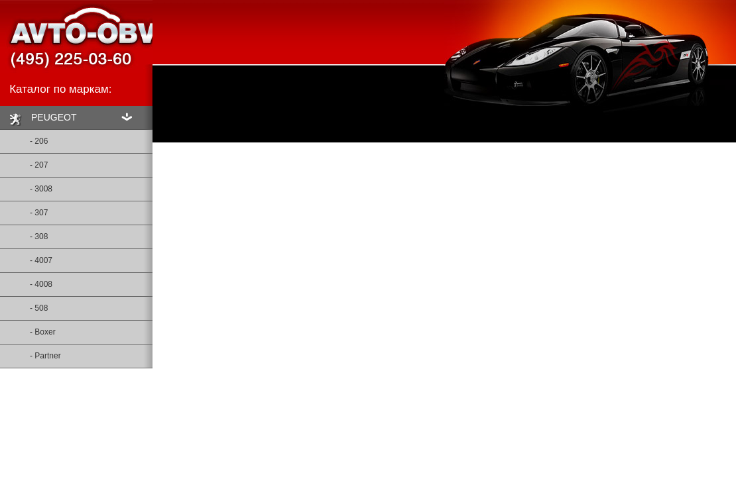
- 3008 (26, 185)
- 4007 (26, 257)
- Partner (30, 352)
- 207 (24, 162)
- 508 (24, 305)
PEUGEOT (41, 119)
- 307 (24, 209)
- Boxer (28, 329)
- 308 (24, 233)
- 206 (24, 138)
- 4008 (26, 281)
